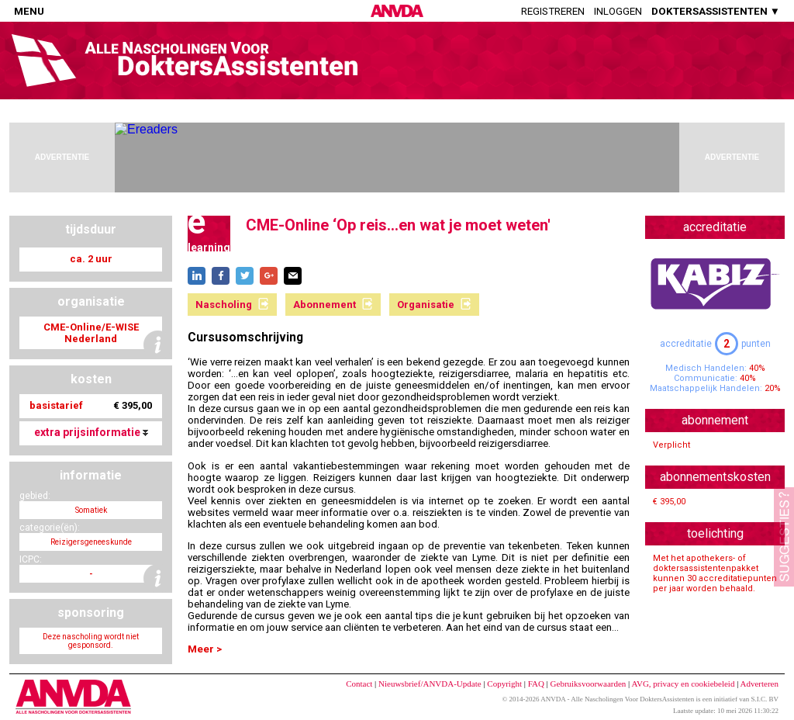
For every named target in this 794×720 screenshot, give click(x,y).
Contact (359, 683)
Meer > (205, 649)
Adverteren (759, 683)
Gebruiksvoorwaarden (589, 683)
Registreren (553, 11)
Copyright (504, 683)
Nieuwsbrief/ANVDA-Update (430, 683)
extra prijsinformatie (91, 432)
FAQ (536, 683)
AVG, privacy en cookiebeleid (682, 683)
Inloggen (618, 11)
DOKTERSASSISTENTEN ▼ (715, 11)
